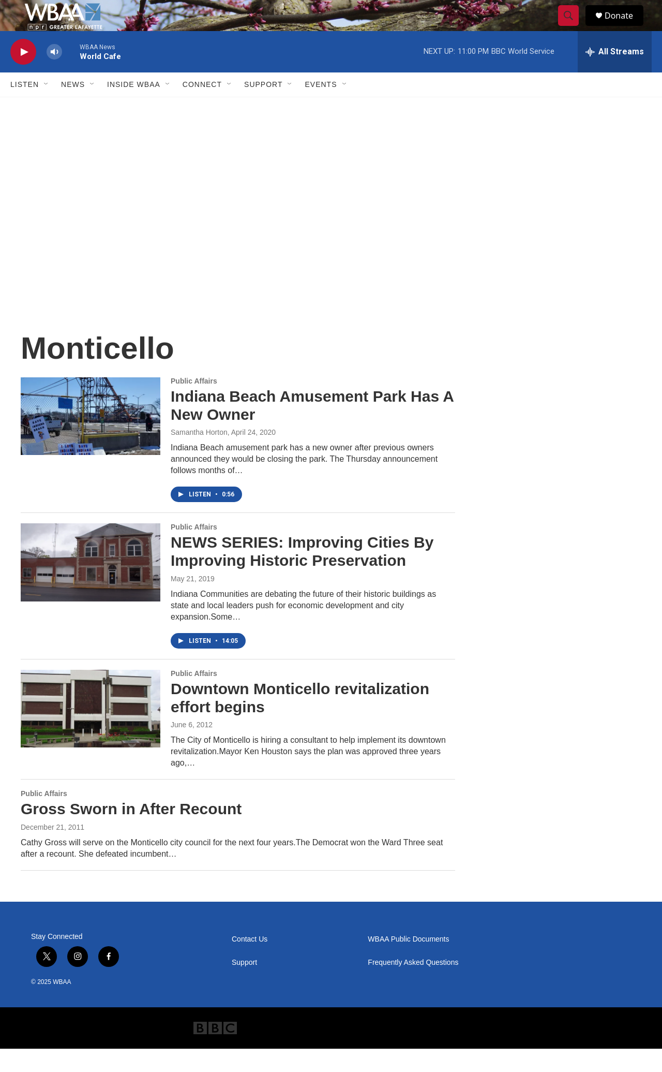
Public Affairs (194, 404)
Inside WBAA (133, 108)
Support (263, 108)
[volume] (54, 75)
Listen (24, 108)
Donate (625, 27)
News (73, 108)
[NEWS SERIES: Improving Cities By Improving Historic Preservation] (90, 585)
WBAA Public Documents (408, 962)
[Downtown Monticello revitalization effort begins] (90, 732)
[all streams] (615, 75)
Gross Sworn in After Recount (131, 832)
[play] (23, 75)
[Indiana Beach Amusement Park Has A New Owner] (90, 439)
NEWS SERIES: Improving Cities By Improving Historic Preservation (302, 574)
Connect (202, 108)
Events (321, 108)
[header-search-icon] (573, 27)
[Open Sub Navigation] (46, 108)
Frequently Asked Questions (413, 986)
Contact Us (249, 962)
